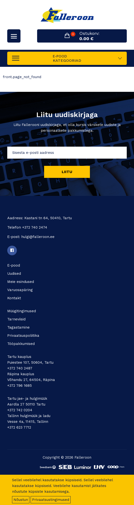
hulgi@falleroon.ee (37, 237)
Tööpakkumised (21, 344)
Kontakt (14, 298)
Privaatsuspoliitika (23, 335)
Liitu (67, 171)
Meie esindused (20, 282)
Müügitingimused (21, 311)
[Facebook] (12, 250)
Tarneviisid (16, 319)
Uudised (14, 273)
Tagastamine (18, 327)
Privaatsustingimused (50, 500)
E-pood (13, 265)
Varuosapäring (20, 290)
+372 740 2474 (34, 227)
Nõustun (20, 500)
